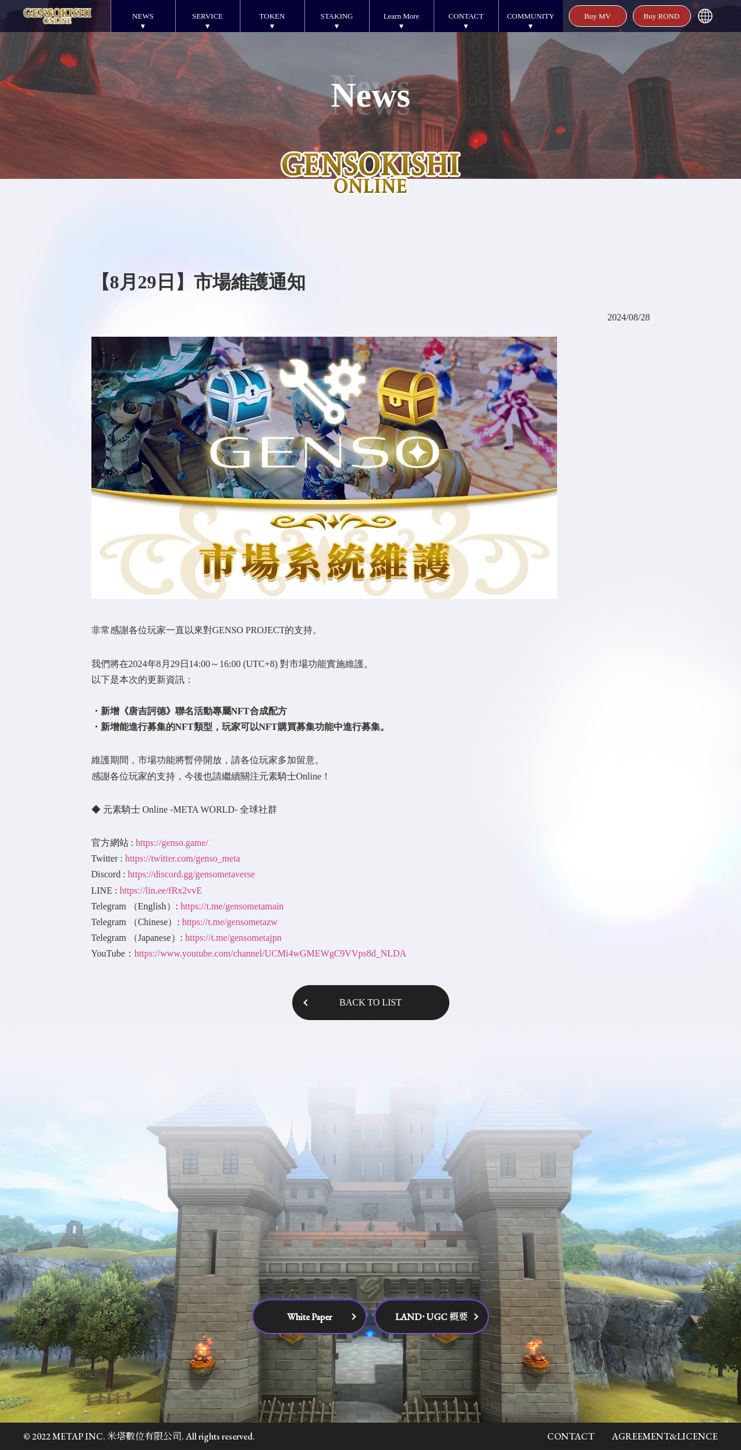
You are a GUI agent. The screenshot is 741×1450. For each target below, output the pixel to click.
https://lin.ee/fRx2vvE (160, 890)
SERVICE (207, 16)
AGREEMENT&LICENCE (665, 1436)
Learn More (402, 16)
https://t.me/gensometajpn (233, 938)
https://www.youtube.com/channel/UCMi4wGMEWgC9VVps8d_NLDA (270, 953)
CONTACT (465, 16)
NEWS (143, 16)
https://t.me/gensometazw (230, 922)
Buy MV (597, 16)
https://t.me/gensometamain (231, 906)
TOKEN (272, 16)
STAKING (336, 16)
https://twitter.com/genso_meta (182, 858)
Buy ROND (662, 16)
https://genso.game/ (172, 843)
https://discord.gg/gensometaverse (191, 874)
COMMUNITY (531, 16)
